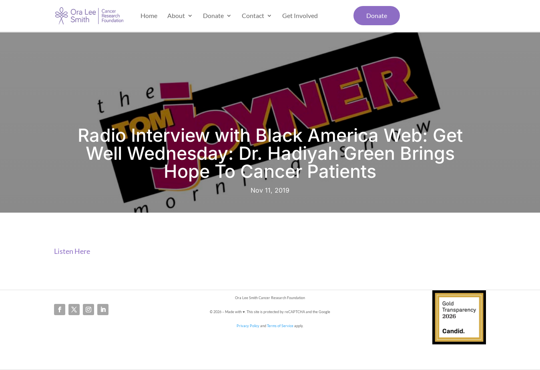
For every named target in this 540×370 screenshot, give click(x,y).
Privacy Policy (248, 326)
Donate (213, 16)
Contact (253, 16)
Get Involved (300, 16)
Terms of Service (280, 326)
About (176, 16)
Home (149, 16)
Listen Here (72, 251)
